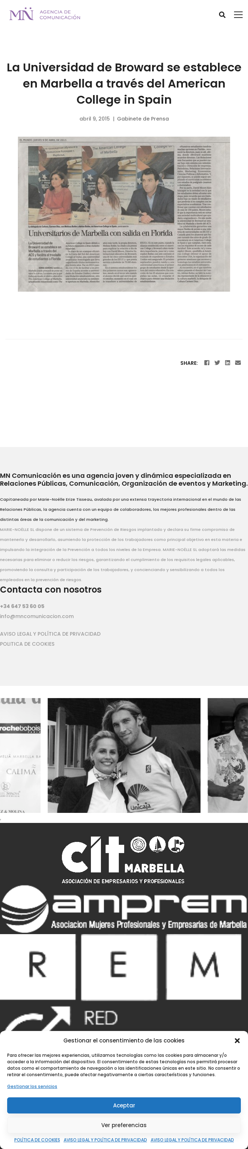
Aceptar (124, 1105)
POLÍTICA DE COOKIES (37, 1140)
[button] (237, 1040)
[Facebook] (207, 362)
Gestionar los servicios (32, 1086)
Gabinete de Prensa (143, 118)
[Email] (238, 362)
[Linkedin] (227, 362)
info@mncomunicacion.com (37, 616)
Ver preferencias (124, 1125)
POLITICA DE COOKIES (27, 644)
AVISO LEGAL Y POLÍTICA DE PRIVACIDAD (105, 1140)
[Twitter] (217, 362)
